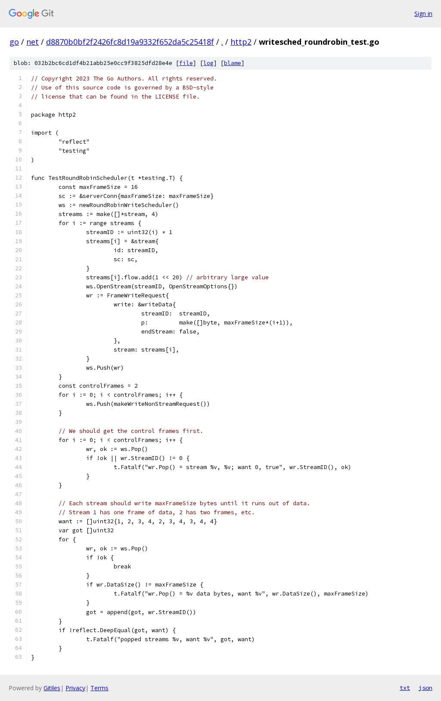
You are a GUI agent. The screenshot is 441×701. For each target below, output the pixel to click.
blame (232, 63)
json (425, 688)
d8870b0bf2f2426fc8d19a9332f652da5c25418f (130, 42)
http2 (241, 42)
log (208, 63)
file (186, 63)
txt (405, 688)
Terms (99, 688)
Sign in (423, 13)
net (32, 42)
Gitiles (51, 688)
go (14, 42)
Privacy (75, 688)
